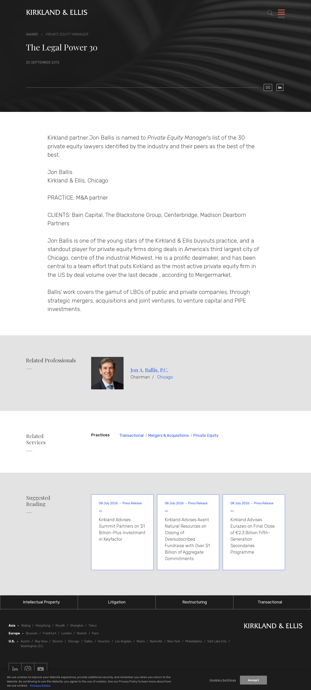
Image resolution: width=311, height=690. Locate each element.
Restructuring (194, 602)
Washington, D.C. (32, 646)
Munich (82, 633)
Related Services (36, 439)
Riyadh (60, 625)
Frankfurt (49, 633)
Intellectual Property (41, 602)
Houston (104, 641)
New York (173, 641)
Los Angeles (123, 641)
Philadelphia (193, 641)
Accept (253, 680)
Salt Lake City (217, 641)
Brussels (32, 633)
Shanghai (76, 625)
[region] (155, 680)
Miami (141, 641)
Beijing (25, 625)
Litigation (116, 602)
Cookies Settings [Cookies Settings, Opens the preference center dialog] (222, 680)
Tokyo (92, 625)
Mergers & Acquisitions (168, 435)
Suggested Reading (38, 500)
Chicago (165, 377)
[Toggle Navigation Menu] (281, 13)
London (67, 633)
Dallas (88, 641)
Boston (58, 641)
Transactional (131, 435)
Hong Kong (43, 625)
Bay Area (41, 641)
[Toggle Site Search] (270, 13)
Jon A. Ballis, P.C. (149, 369)
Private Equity (206, 435)
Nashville (156, 641)
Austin (25, 641)
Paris (95, 633)
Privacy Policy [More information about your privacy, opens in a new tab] (40, 685)
